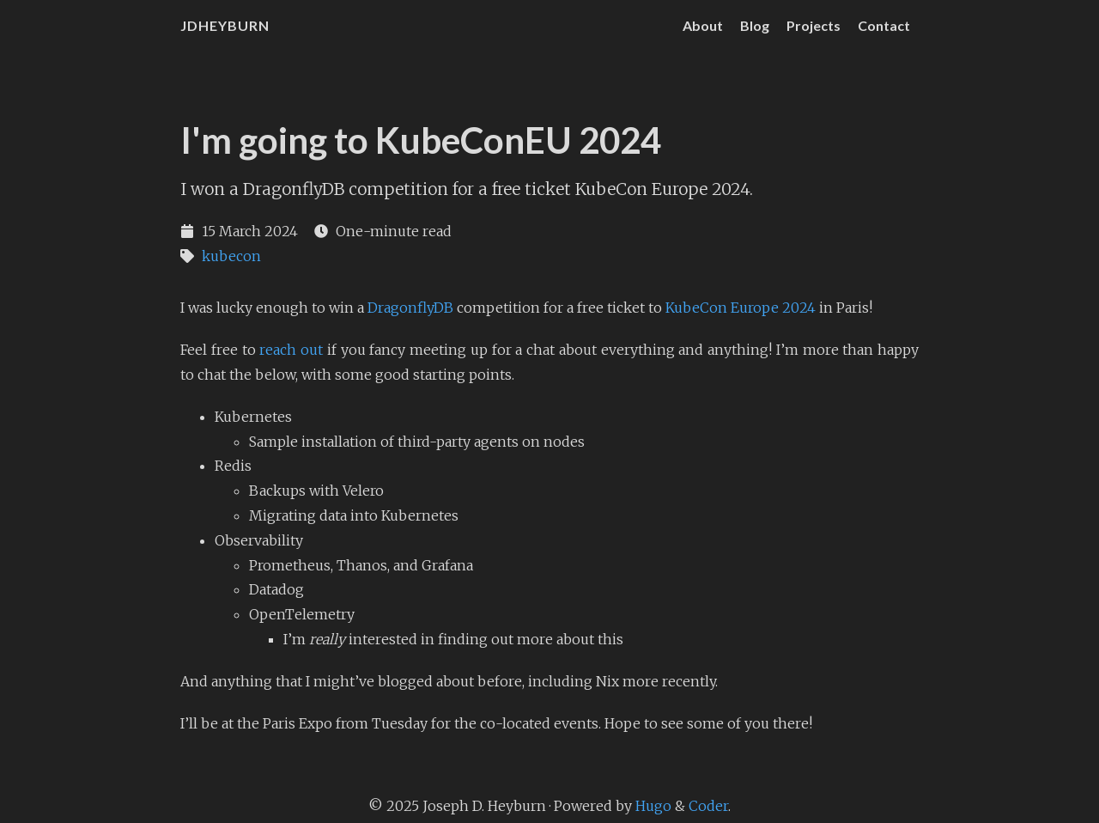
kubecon (231, 256)
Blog (754, 25)
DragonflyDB (410, 307)
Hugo (653, 805)
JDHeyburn (225, 25)
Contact (884, 25)
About (703, 25)
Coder (708, 805)
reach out (291, 349)
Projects (813, 25)
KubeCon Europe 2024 (740, 307)
